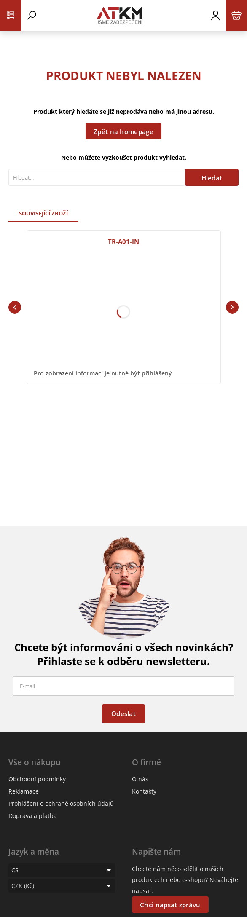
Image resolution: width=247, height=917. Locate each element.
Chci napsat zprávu (170, 905)
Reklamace (23, 791)
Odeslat (123, 713)
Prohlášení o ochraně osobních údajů (61, 803)
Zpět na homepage (123, 131)
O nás (140, 779)
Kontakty (144, 791)
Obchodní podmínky (37, 779)
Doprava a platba (32, 816)
